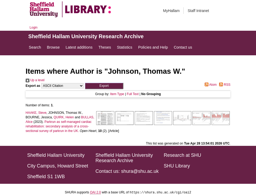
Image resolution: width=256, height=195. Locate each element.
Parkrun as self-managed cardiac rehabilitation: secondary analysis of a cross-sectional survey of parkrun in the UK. (59, 126)
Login (33, 27)
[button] (104, 86)
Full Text (132, 94)
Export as (33, 86)
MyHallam (171, 11)
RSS (224, 85)
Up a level (35, 80)
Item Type (117, 94)
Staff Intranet (198, 11)
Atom (210, 85)
